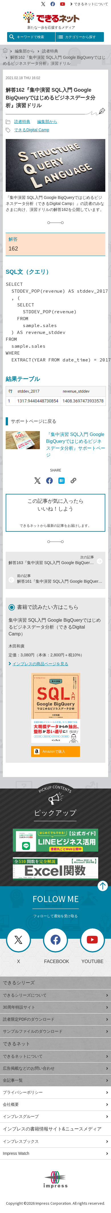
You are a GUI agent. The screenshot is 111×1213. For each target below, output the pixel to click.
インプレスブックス (55, 1141)
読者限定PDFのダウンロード (55, 1019)
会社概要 (55, 1104)
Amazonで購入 (53, 752)
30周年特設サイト (55, 1007)
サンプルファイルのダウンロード (55, 1031)
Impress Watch (55, 1153)
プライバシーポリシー (55, 1092)
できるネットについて (89, 4)
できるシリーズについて (55, 995)
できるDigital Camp (31, 130)
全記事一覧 (55, 1080)
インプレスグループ (55, 1116)
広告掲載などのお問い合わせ (55, 1068)
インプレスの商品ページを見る (38, 664)
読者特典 (50, 51)
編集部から (25, 51)
